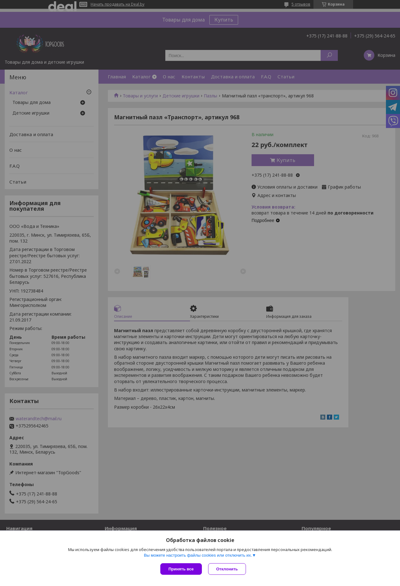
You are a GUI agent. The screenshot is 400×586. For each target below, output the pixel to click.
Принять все (181, 569)
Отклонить (227, 569)
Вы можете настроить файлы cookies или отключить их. (198, 555)
